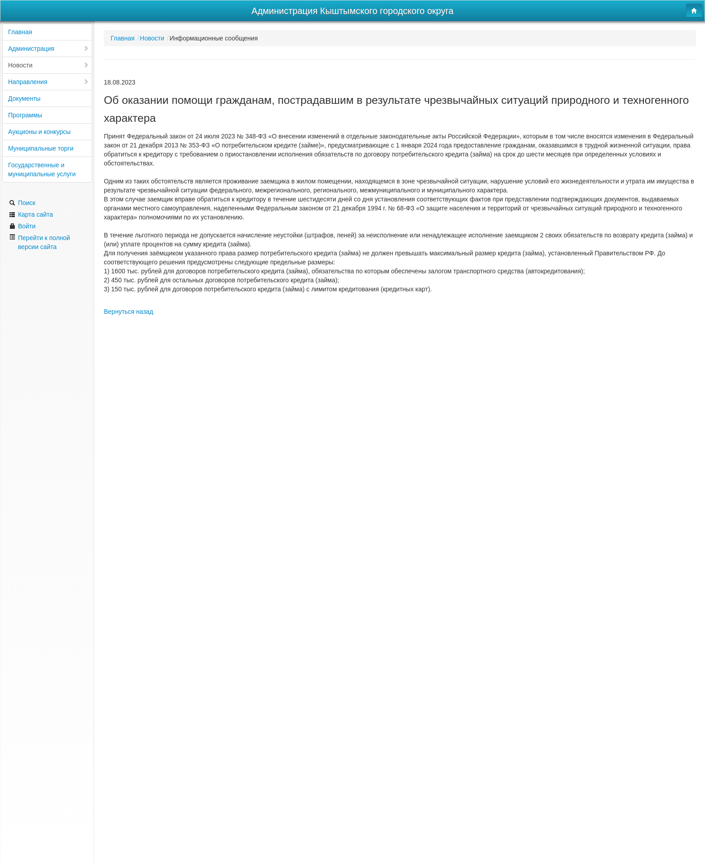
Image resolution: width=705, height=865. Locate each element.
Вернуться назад (128, 311)
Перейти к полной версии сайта (39, 242)
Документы (24, 98)
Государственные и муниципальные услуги (42, 169)
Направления (48, 81)
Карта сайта (31, 214)
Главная (20, 32)
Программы (25, 115)
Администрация (48, 48)
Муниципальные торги (40, 148)
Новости (48, 65)
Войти (22, 226)
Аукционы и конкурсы (39, 131)
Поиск (22, 202)
